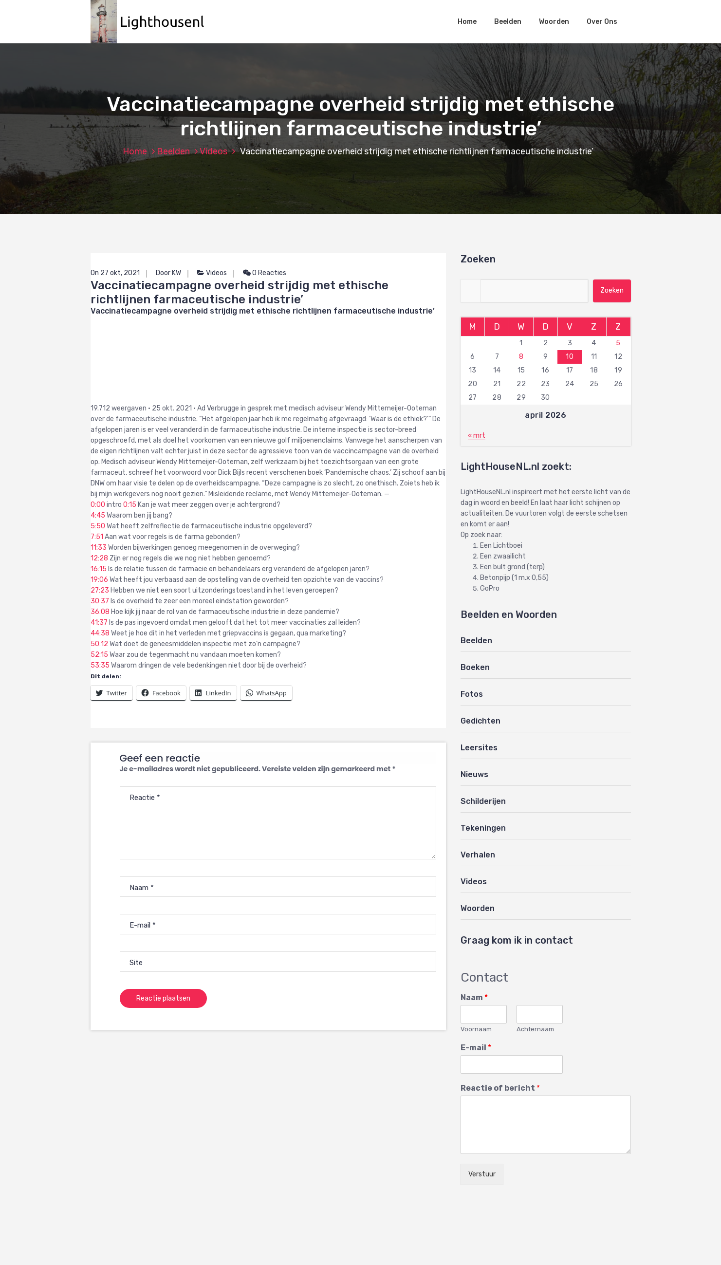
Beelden (507, 22)
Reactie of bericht (500, 1088)
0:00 (98, 505)
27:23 (100, 590)
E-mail (476, 1047)
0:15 (129, 505)
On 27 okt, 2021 (115, 273)
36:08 (100, 612)
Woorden (554, 22)
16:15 (99, 569)
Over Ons (602, 22)
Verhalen (478, 854)
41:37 (99, 622)
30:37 (100, 601)
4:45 (98, 515)
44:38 (100, 633)
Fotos (472, 694)
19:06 (99, 580)
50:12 (99, 644)
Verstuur (482, 1174)
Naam (474, 997)
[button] (152, 21)
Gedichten (480, 721)
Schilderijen (483, 801)
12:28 (99, 558)
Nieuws (474, 774)
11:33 (99, 547)
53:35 (100, 665)
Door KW (168, 273)
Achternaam (535, 1029)
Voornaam (476, 1029)
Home (467, 22)
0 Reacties (264, 273)
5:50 (98, 526)
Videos (213, 151)
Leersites (479, 747)
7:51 (97, 537)
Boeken (475, 667)
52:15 (99, 655)
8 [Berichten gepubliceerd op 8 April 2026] (521, 357)
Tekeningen (483, 828)
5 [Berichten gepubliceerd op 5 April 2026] (618, 343)
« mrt (476, 435)
